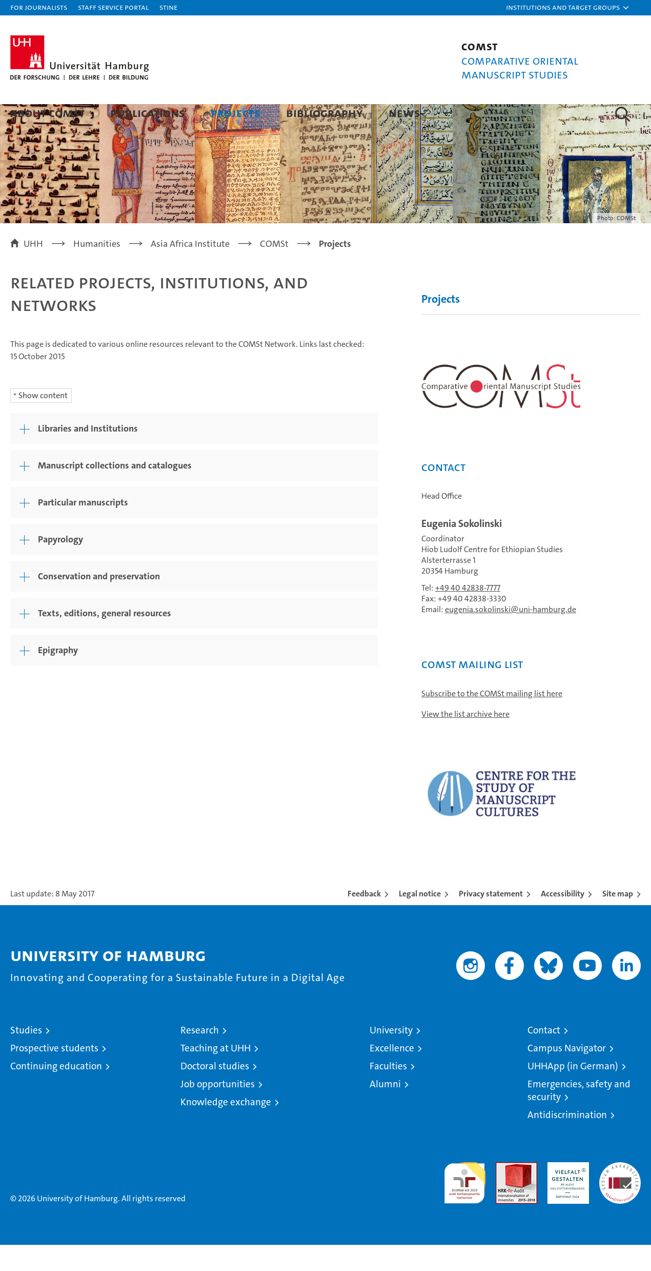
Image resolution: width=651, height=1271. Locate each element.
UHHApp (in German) (572, 1092)
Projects (235, 112)
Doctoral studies (214, 1092)
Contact (543, 1056)
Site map (617, 919)
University (391, 1056)
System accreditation (620, 1199)
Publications (147, 112)
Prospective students (54, 1074)
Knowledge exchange (225, 1128)
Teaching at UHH (215, 1074)
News (404, 112)
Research (199, 1056)
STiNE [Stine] (168, 7)
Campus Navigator (566, 1074)
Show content (43, 421)
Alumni (385, 1110)
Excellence (392, 1074)
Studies (26, 1056)
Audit (505, 1193)
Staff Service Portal (113, 7)
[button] (568, 7)
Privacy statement (491, 919)
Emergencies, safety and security (578, 1116)
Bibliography (324, 112)
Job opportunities (217, 1110)
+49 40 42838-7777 (467, 614)
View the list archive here (465, 740)
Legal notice (420, 919)
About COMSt (47, 112)
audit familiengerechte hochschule (464, 1204)
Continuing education (56, 1092)
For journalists (38, 7)
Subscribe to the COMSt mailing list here (491, 719)
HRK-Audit (565, 1193)
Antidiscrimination (567, 1141)
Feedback (364, 919)
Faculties (388, 1092)
